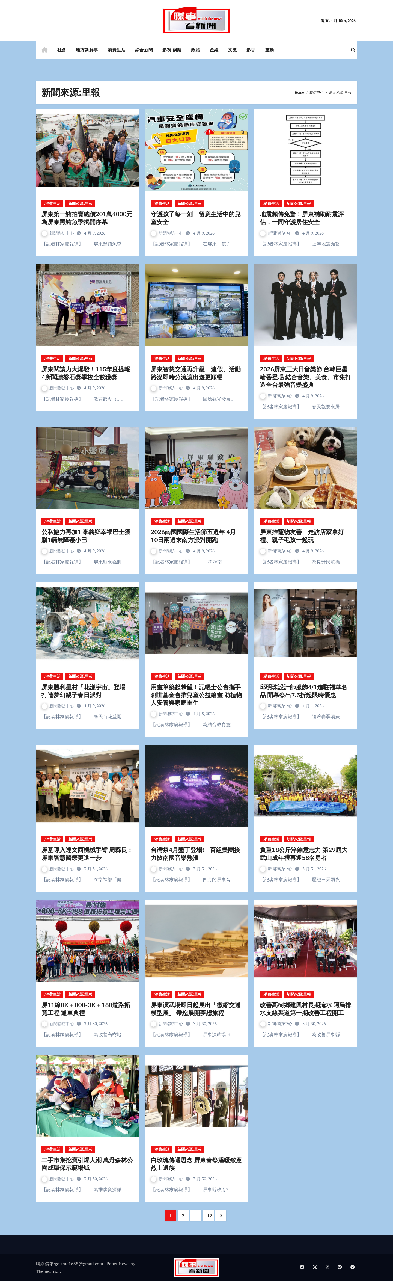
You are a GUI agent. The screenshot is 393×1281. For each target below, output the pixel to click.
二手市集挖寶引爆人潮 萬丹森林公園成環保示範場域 (87, 1164)
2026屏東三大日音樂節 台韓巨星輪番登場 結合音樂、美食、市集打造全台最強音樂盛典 (305, 377)
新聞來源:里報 (80, 203)
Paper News (117, 1264)
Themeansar (48, 1271)
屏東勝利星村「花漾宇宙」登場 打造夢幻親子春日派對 (86, 691)
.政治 (195, 50)
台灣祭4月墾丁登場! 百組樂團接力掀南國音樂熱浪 (195, 854)
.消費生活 (116, 50)
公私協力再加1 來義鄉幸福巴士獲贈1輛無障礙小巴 (85, 536)
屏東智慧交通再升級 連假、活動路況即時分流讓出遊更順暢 (196, 373)
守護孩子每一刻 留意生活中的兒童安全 (196, 218)
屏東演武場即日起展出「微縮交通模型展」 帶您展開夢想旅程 (196, 1009)
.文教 (232, 50)
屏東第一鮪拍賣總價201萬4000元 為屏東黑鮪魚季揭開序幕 (86, 218)
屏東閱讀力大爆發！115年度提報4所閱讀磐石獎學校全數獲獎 (85, 373)
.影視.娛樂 (171, 50)
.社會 (61, 50)
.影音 (250, 50)
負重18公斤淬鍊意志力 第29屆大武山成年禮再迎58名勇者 (303, 854)
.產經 (213, 50)
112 (208, 1215)
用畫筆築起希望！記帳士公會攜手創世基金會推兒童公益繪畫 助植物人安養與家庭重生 (196, 694)
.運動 (269, 50)
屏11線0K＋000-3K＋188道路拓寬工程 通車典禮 (85, 1009)
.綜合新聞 (143, 50)
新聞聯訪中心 (58, 233)
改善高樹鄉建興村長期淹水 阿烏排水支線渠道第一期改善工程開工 (305, 1009)
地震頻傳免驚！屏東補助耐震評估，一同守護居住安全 (302, 218)
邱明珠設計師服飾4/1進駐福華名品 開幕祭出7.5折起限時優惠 (303, 691)
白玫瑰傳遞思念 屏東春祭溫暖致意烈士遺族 (196, 1164)
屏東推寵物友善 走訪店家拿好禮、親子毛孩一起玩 (302, 536)
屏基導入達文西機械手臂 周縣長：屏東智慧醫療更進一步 (87, 854)
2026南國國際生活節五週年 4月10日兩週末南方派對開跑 (193, 536)
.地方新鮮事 (86, 50)
